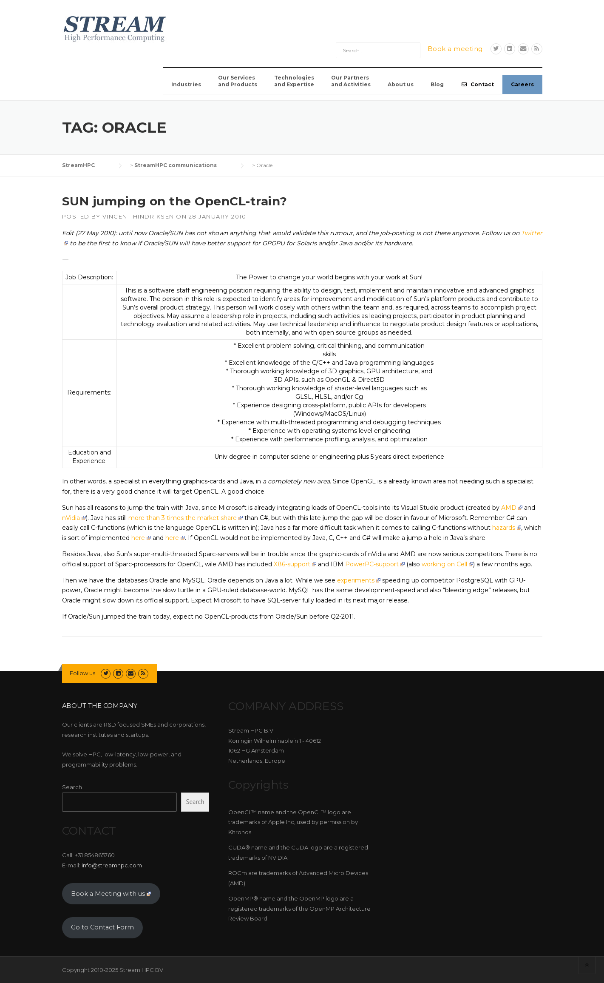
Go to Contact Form (102, 927)
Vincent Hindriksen (138, 216)
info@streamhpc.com (112, 865)
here (141, 538)
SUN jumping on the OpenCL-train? (174, 201)
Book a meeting (455, 49)
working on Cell (447, 564)
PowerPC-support (375, 564)
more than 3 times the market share (185, 518)
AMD (511, 507)
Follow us (82, 673)
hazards (506, 527)
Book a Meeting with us (111, 894)
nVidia (74, 518)
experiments (358, 580)
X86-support (295, 564)
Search (72, 787)
